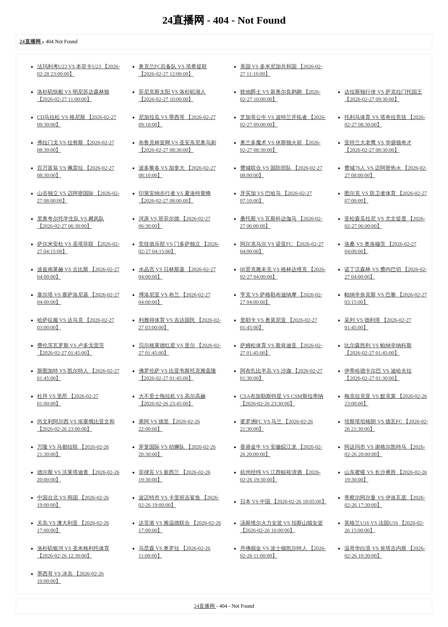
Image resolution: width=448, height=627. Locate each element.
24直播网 (205, 606)
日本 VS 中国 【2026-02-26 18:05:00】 (283, 501)
